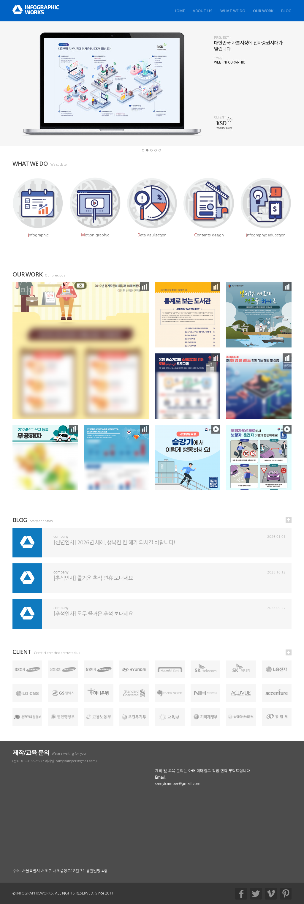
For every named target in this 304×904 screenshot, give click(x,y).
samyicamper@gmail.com (177, 784)
